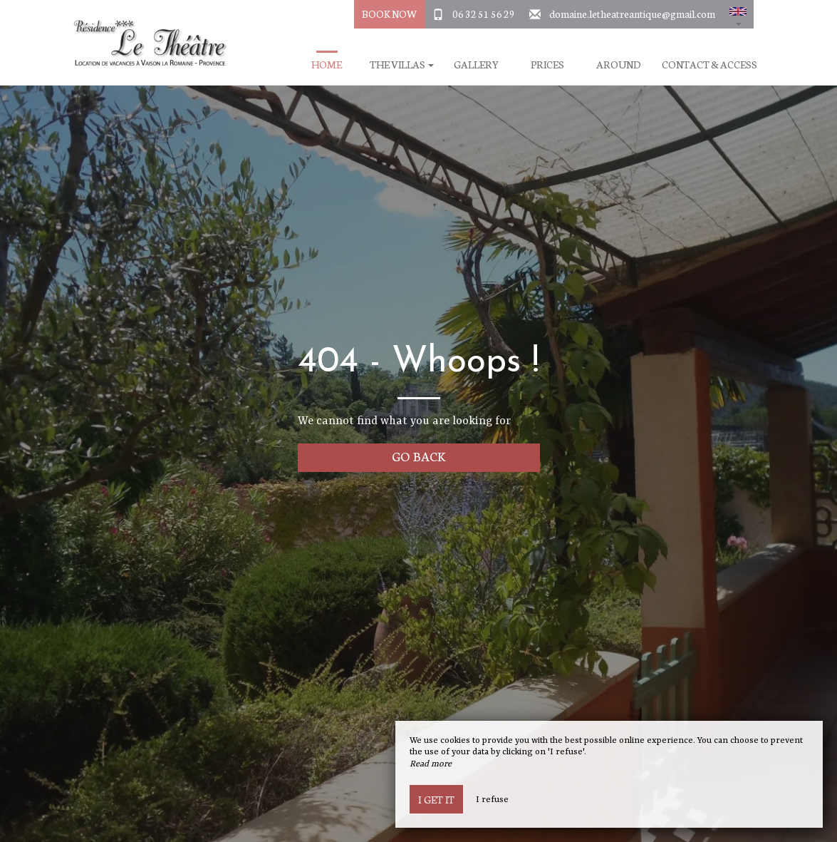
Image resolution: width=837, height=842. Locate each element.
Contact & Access (709, 64)
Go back (418, 456)
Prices (547, 64)
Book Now (389, 13)
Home (326, 64)
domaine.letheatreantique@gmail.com (632, 13)
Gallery (476, 64)
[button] (738, 14)
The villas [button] (402, 64)
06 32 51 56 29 (483, 13)
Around (618, 64)
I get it (436, 799)
